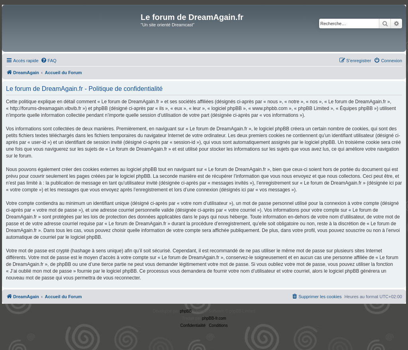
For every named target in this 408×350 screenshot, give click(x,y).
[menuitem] (49, 60)
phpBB (186, 311)
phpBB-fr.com (214, 318)
